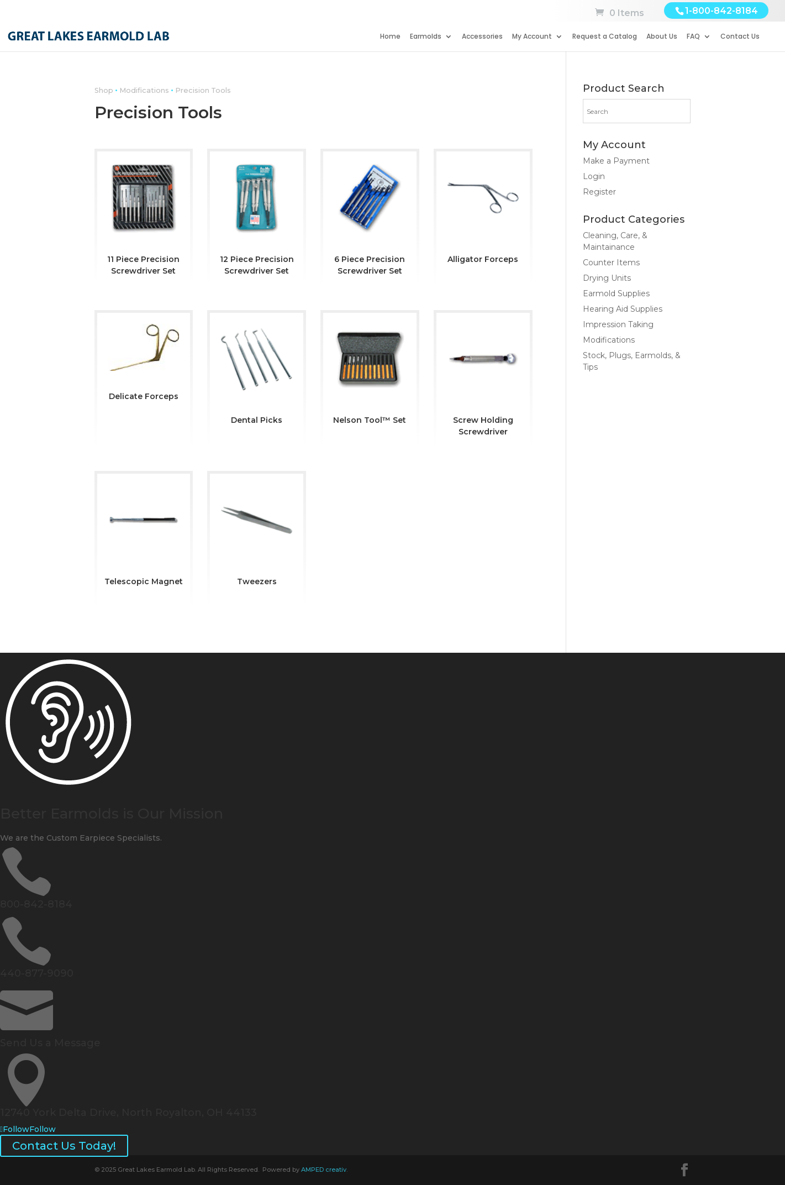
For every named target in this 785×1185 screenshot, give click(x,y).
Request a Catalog (604, 37)
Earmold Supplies (616, 293)
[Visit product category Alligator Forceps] (483, 210)
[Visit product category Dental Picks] (256, 372)
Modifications (144, 90)
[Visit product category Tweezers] (256, 532)
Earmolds (425, 37)
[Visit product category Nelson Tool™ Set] (370, 372)
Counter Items (611, 263)
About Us (661, 37)
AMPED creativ (323, 1169)
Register (599, 192)
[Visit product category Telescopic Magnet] (144, 532)
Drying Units (607, 278)
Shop (103, 90)
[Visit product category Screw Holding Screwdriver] (483, 377)
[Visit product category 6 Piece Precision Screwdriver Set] (370, 216)
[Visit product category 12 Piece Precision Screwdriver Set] (256, 216)
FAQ (693, 37)
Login (594, 176)
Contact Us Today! (64, 1145)
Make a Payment (616, 161)
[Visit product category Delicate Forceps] (144, 359)
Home (390, 37)
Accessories (482, 37)
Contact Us (740, 37)
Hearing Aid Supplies (622, 309)
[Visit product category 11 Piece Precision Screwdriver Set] (144, 216)
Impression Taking (618, 324)
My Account (532, 37)
